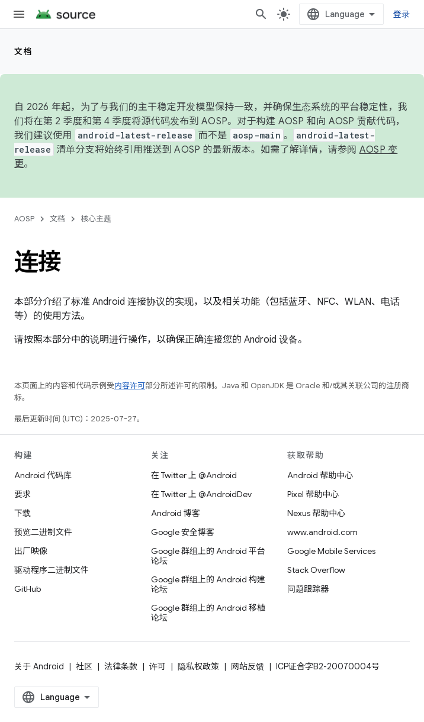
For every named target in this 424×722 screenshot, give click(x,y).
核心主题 (96, 219)
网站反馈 (247, 666)
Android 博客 (175, 513)
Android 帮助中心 (320, 475)
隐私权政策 (198, 666)
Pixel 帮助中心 (313, 494)
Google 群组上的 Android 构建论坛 (208, 584)
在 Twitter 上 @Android (194, 475)
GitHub (27, 589)
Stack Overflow (316, 570)
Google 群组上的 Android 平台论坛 (208, 556)
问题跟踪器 (308, 589)
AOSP (24, 219)
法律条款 (120, 666)
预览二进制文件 (43, 532)
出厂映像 (30, 551)
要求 (22, 494)
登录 (401, 14)
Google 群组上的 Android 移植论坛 (208, 612)
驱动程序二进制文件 (51, 570)
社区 (84, 666)
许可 (157, 666)
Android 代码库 (43, 475)
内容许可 (129, 386)
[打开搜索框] (261, 14)
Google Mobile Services (331, 551)
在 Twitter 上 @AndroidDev (201, 494)
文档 (23, 51)
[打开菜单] (19, 14)
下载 (22, 513)
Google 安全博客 (182, 532)
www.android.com (322, 532)
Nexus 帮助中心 (316, 513)
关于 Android (39, 666)
